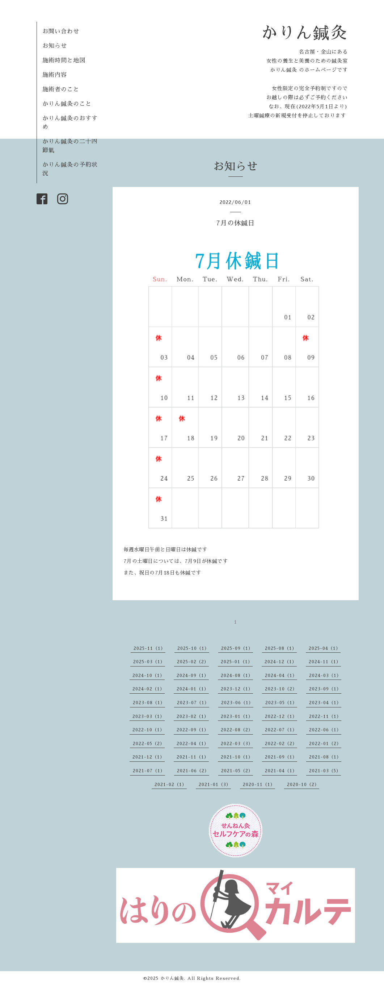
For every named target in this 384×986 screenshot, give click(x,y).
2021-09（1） (281, 757)
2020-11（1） (259, 784)
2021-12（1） (148, 757)
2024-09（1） (193, 675)
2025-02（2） (193, 662)
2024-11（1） (325, 662)
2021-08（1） (325, 757)
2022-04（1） (193, 743)
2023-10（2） (281, 689)
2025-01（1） (237, 662)
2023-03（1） (148, 716)
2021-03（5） (325, 771)
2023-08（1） (149, 703)
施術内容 (54, 75)
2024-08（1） (237, 675)
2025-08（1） (281, 648)
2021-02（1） (171, 784)
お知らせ (54, 46)
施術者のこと (60, 89)
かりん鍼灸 (304, 33)
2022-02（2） (281, 743)
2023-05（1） (281, 703)
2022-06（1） (325, 730)
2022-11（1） (325, 716)
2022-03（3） (237, 743)
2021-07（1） (149, 771)
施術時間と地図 (63, 60)
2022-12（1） (281, 716)
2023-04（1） (325, 703)
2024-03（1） (325, 675)
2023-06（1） (237, 703)
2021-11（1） (193, 757)
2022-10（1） (148, 730)
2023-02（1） (193, 716)
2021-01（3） (215, 784)
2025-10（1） (193, 648)
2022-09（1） (193, 730)
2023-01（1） (237, 716)
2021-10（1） (237, 757)
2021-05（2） (237, 771)
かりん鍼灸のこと (67, 104)
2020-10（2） (303, 784)
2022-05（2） (149, 743)
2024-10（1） (148, 675)
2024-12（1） (281, 662)
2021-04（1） (281, 771)
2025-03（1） (149, 662)
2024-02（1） (148, 689)
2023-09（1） (325, 689)
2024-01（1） (193, 689)
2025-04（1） (325, 648)
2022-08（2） (237, 730)
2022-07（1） (281, 730)
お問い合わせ (60, 31)
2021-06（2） (193, 771)
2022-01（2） (325, 743)
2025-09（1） (237, 648)
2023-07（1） (193, 703)
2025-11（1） (149, 648)
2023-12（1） (237, 689)
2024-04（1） (281, 675)
